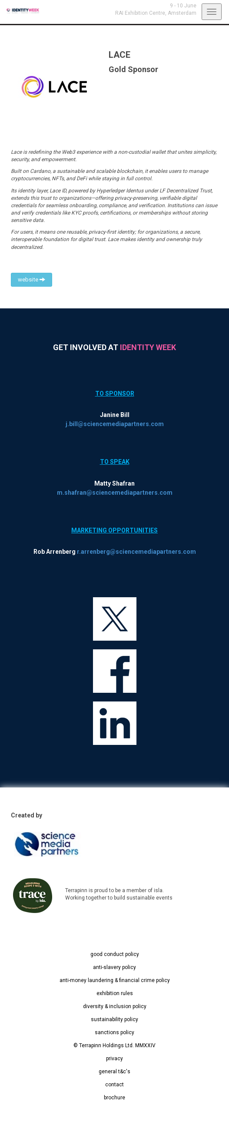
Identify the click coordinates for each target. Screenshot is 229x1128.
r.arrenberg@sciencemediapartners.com (136, 551)
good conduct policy (114, 954)
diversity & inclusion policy (114, 1006)
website (31, 279)
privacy (114, 1058)
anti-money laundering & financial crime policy (115, 980)
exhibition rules (114, 993)
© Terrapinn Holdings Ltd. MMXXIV (114, 1045)
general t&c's (114, 1071)
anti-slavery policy (114, 967)
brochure (114, 1098)
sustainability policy (114, 1019)
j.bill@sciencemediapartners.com (115, 423)
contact (114, 1085)
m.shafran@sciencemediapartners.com (115, 492)
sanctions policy (114, 1032)
